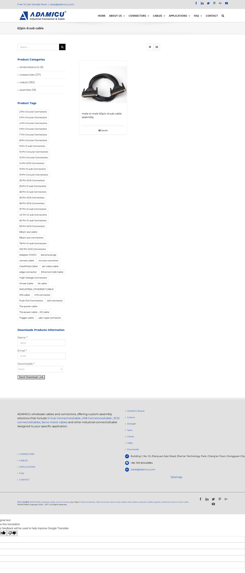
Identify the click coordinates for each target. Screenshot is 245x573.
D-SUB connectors (87, 502)
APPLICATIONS (27, 467)
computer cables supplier (149, 502)
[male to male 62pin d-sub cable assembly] (103, 84)
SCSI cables (132, 502)
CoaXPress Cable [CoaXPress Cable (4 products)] (28, 266)
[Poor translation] (12, 533)
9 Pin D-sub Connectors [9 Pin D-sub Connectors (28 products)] (32, 146)
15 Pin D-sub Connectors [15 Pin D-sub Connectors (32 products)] (32, 169)
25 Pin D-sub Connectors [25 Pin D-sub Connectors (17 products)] (32, 186)
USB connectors (103, 502)
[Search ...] (38, 47)
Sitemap (176, 477)
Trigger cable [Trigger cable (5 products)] (26, 317)
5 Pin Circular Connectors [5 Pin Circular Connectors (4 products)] (33, 128)
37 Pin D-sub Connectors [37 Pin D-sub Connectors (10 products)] (32, 209)
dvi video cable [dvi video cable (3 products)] (50, 266)
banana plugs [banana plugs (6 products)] (48, 254)
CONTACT (24, 479)
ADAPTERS (25, 90)
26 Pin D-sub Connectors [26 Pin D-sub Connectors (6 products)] (32, 191)
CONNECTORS (27, 75)
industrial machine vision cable (175, 502)
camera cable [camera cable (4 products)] (26, 260)
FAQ (21, 473)
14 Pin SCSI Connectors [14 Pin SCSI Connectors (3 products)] (31, 163)
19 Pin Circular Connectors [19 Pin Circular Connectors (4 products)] (33, 174)
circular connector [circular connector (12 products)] (48, 260)
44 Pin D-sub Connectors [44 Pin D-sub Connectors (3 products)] (33, 214)
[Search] (223, 15)
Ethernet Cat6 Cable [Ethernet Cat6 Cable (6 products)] (52, 272)
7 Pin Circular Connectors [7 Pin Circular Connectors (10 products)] (33, 134)
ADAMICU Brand (135, 411)
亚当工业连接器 (23, 502)
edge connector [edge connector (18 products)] (28, 272)
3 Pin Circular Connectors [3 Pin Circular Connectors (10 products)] (33, 117)
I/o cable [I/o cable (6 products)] (42, 283)
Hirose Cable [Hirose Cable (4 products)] (26, 283)
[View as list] (156, 47)
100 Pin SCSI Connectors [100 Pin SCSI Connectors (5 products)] (32, 249)
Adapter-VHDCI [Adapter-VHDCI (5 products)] (28, 254)
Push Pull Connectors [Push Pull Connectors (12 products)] (31, 300)
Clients (130, 436)
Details (104, 130)
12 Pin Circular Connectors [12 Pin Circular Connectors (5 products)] (33, 157)
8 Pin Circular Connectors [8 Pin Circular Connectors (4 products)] (33, 140)
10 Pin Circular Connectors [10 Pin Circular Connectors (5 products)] (33, 151)
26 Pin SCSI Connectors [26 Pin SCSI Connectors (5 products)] (31, 197)
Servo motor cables (55, 422)
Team (130, 430)
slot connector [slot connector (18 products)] (55, 300)
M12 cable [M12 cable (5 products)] (24, 294)
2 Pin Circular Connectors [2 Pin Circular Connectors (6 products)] (33, 111)
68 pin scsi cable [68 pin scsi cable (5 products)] (28, 232)
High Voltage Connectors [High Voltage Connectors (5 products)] (33, 277)
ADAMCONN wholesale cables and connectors (49, 502)
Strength (131, 423)
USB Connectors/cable (96, 418)
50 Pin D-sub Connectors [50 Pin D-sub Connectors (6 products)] (32, 220)
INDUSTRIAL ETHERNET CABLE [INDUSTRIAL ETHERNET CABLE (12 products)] (36, 289)
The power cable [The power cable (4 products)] (28, 306)
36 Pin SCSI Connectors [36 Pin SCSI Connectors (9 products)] (31, 203)
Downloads (133, 449)
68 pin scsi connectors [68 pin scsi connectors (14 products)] (31, 237)
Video (130, 443)
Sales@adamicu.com (143, 469)
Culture (131, 417)
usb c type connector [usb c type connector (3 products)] (49, 317)
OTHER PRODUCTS (29, 67)
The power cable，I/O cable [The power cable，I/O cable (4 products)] (34, 312)
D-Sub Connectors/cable (63, 418)
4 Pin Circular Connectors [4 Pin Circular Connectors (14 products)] (33, 123)
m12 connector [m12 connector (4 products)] (42, 294)
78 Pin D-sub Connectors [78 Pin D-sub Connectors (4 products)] (32, 243)
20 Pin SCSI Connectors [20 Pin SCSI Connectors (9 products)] (32, 180)
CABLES (24, 82)
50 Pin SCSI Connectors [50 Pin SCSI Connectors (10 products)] (32, 226)
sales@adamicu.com (62, 4)
